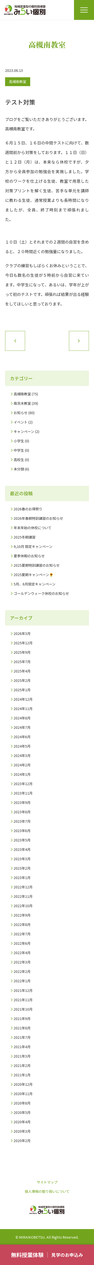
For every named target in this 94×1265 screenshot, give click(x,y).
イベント (20, 422)
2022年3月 (22, 962)
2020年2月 (22, 1140)
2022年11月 (23, 896)
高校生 (19, 459)
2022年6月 (22, 943)
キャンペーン (24, 431)
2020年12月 (23, 1084)
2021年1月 (22, 1074)
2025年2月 (22, 680)
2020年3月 (22, 1131)
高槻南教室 (17, 81)
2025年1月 (22, 689)
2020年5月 (22, 1112)
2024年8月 (22, 718)
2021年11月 (23, 999)
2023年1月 (22, 877)
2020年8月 (22, 1103)
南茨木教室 (22, 403)
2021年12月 (23, 990)
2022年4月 (22, 952)
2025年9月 (22, 652)
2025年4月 (22, 671)
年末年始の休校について (32, 527)
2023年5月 (22, 840)
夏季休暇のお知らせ (29, 555)
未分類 (19, 469)
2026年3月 (22, 633)
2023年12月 (23, 783)
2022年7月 (22, 933)
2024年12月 (23, 699)
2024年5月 (22, 746)
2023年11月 (23, 793)
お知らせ (20, 412)
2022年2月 (22, 971)
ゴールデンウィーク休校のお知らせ (41, 593)
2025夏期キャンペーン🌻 (33, 574)
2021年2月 (22, 1065)
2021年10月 (23, 1009)
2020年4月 (22, 1121)
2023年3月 (22, 858)
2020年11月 (23, 1093)
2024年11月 (23, 708)
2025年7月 (22, 661)
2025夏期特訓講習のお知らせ (37, 565)
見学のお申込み (67, 1254)
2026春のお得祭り (28, 508)
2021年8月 (22, 1027)
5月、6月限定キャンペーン (34, 584)
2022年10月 (23, 905)
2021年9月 (22, 1018)
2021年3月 (22, 1056)
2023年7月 (22, 821)
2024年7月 (22, 727)
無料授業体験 (27, 1255)
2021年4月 (22, 1046)
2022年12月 (23, 886)
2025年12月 (23, 642)
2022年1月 (22, 980)
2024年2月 (22, 764)
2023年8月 (22, 811)
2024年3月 (22, 755)
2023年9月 (22, 802)
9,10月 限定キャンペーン (33, 546)
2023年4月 (22, 849)
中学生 (19, 450)
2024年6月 (22, 736)
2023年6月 (22, 830)
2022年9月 (22, 915)
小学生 (19, 440)
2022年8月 (22, 924)
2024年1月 (22, 774)
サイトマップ (47, 1182)
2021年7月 (22, 1037)
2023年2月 (22, 868)
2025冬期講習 (24, 537)
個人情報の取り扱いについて (47, 1191)
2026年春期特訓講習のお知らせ (38, 518)
